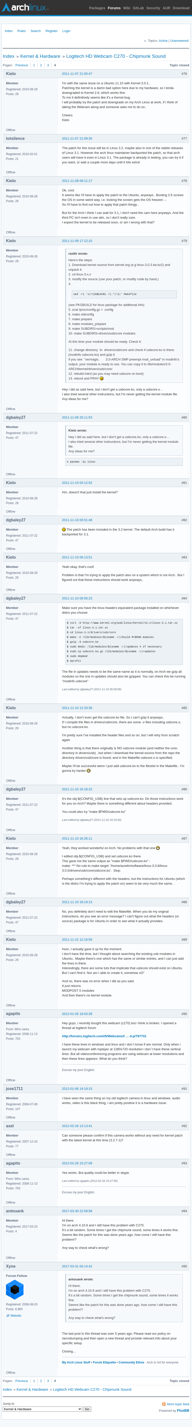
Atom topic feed (178, 1404)
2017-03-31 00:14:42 (77, 1266)
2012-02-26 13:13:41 (77, 1126)
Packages (97, 8)
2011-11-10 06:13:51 (77, 557)
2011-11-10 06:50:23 (77, 598)
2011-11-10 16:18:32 (77, 789)
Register (52, 31)
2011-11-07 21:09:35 (77, 138)
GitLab (138, 8)
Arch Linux (25, 8)
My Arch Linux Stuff (76, 1362)
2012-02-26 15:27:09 (77, 1163)
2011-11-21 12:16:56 (77, 939)
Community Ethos (131, 1362)
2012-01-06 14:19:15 (77, 1089)
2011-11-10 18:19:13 (77, 902)
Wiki (126, 8)
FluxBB (183, 1410)
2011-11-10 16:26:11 (77, 838)
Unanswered (179, 41)
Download (181, 8)
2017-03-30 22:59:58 (77, 1211)
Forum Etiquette (104, 1362)
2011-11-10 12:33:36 (77, 708)
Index (9, 31)
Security (153, 8)
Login (66, 31)
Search (35, 31)
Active (163, 41)
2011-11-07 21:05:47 (77, 74)
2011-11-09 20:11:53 (77, 417)
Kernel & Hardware (40, 56)
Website (15, 1315)
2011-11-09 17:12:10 (77, 241)
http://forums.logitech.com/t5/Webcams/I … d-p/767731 (104, 1036)
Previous (21, 65)
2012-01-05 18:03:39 (77, 1014)
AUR (166, 8)
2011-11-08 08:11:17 (77, 181)
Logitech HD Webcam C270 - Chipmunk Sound (116, 56)
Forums (114, 8)
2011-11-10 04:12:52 (77, 483)
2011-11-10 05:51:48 (77, 520)
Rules (22, 31)
